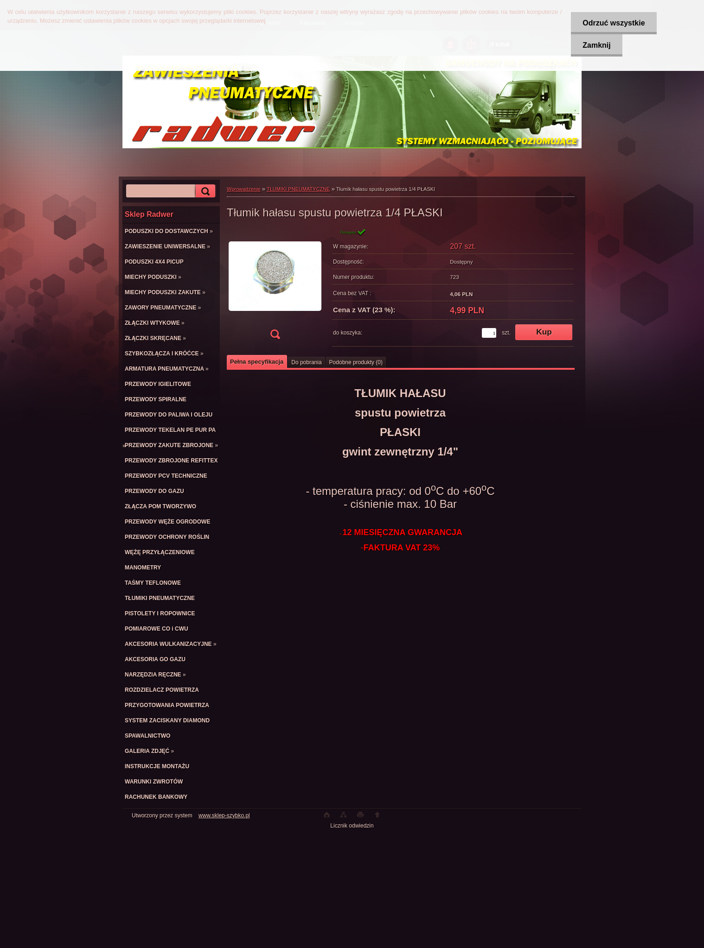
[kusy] (489, 333)
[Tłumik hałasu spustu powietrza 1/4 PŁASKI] (275, 286)
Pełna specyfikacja (256, 361)
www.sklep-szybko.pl (224, 815)
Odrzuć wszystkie (613, 23)
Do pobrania (306, 362)
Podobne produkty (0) (356, 362)
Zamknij (596, 45)
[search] (204, 191)
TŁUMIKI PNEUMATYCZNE (298, 189)
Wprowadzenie (244, 189)
